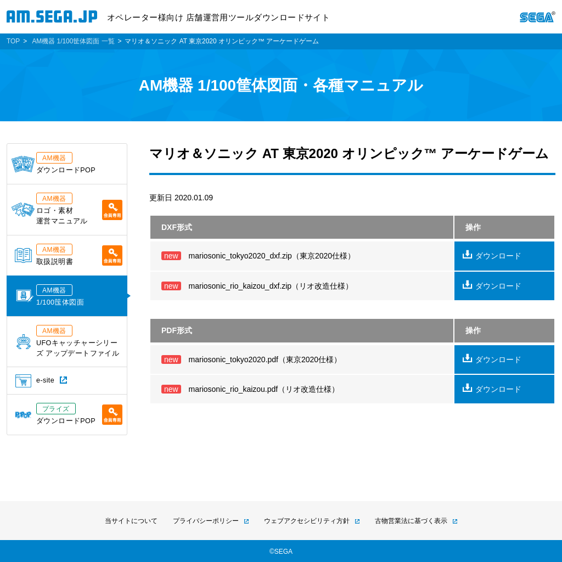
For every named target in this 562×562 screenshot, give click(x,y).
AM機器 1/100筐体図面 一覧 (73, 41)
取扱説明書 (68, 255)
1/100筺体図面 (50, 295)
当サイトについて (131, 521)
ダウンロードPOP (53, 163)
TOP (13, 41)
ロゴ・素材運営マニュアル (67, 209)
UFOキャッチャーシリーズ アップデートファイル (67, 341)
